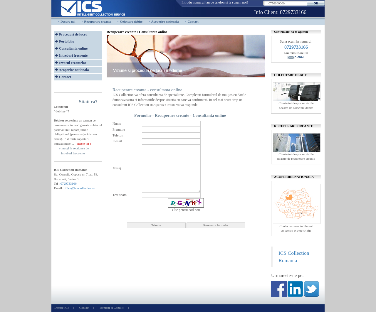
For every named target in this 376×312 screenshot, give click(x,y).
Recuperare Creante (162, 105)
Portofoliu (64, 41)
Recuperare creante (97, 21)
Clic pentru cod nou (186, 210)
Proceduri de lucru (71, 34)
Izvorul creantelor (70, 63)
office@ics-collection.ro (79, 188)
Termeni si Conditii (111, 307)
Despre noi (68, 21)
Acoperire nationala (165, 21)
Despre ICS (61, 307)
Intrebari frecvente (71, 55)
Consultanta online (71, 48)
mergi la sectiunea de (75, 148)
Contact (192, 21)
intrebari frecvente (73, 153)
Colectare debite (131, 21)
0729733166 (293, 12)
